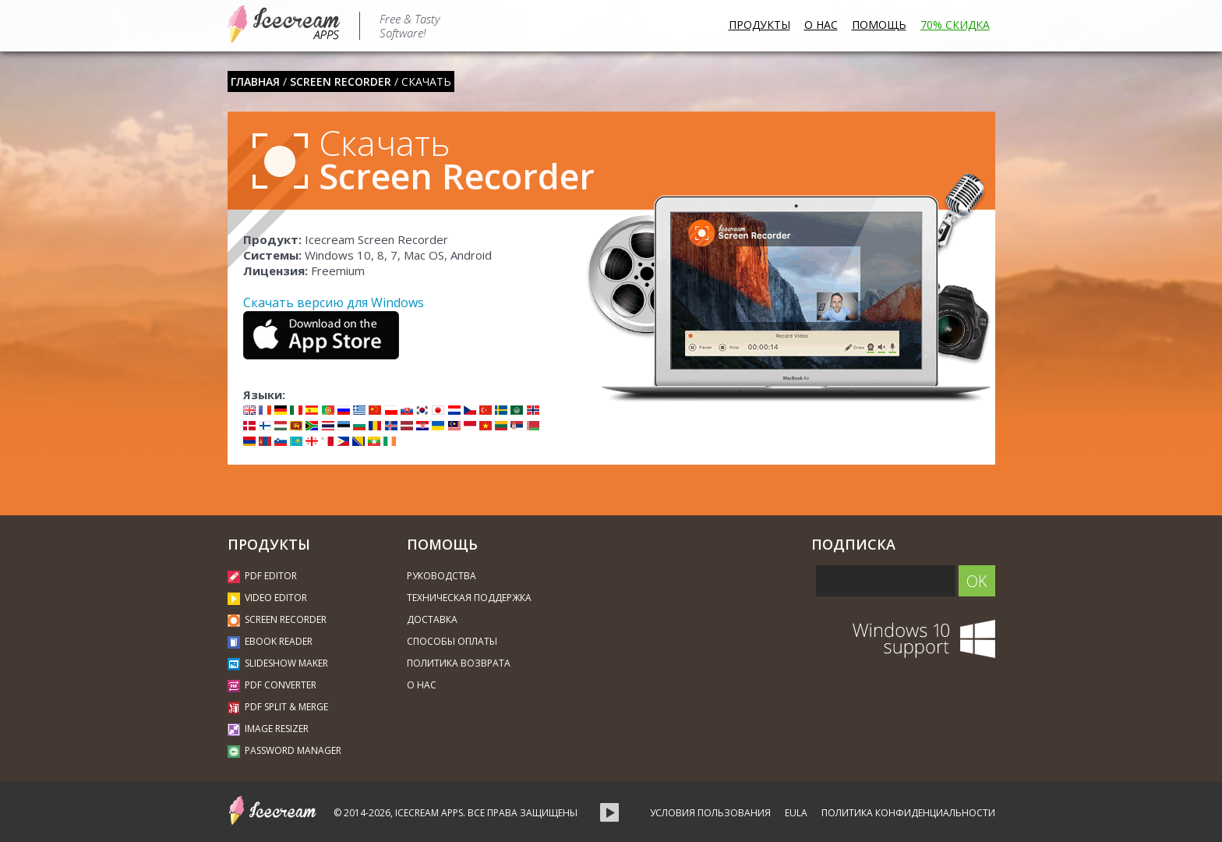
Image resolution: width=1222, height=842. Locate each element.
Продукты (759, 24)
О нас (821, 24)
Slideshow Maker (278, 663)
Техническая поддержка (469, 597)
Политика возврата (458, 663)
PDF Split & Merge (278, 706)
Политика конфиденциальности (908, 812)
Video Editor (267, 597)
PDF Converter (272, 685)
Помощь (879, 24)
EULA (796, 812)
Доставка (432, 619)
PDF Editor (262, 575)
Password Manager (284, 750)
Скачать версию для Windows (333, 302)
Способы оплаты (452, 641)
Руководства (441, 575)
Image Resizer (268, 728)
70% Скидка (955, 24)
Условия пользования (710, 812)
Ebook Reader (270, 641)
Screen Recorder (340, 81)
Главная (255, 81)
